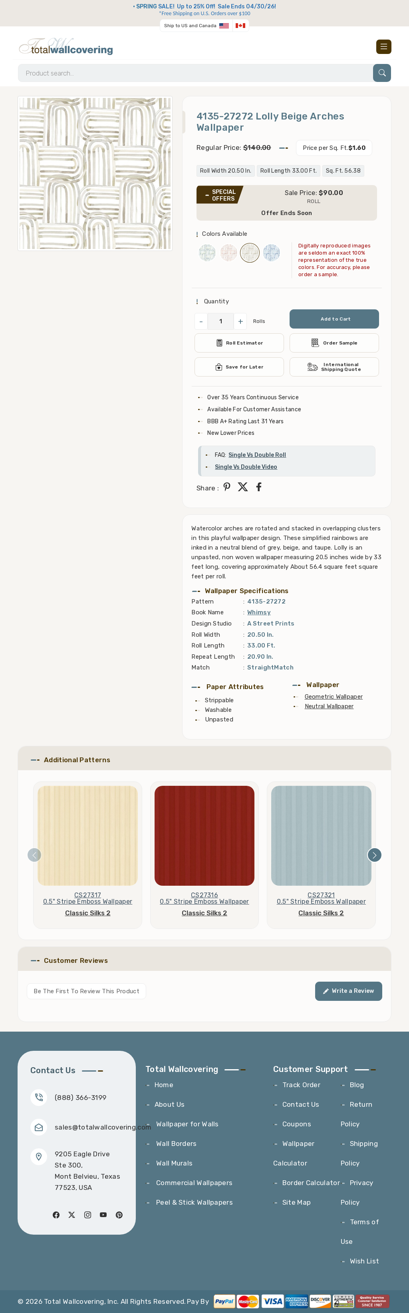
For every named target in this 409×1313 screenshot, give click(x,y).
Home (164, 1085)
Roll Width (205, 634)
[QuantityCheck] (221, 321)
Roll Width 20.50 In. (225, 170)
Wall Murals (174, 1163)
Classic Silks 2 (88, 913)
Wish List (364, 1261)
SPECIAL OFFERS (224, 195)
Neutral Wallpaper (329, 706)
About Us (170, 1104)
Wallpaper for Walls (187, 1124)
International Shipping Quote (334, 367)
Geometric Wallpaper (334, 696)
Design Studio (211, 623)
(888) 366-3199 (80, 1098)
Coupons (296, 1124)
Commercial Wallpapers (194, 1183)
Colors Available (224, 233)
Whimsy (259, 612)
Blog (357, 1085)
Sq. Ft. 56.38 (343, 170)
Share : (208, 488)
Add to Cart (336, 319)
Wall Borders (176, 1144)
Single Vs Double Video (246, 467)
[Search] (204, 73)
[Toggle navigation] (383, 47)
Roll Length (207, 645)
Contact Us (301, 1104)
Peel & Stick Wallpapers (194, 1202)
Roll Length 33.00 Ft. (288, 170)
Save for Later (239, 367)
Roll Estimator (239, 343)
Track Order (301, 1085)
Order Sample (334, 342)
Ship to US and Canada (190, 25)
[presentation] (34, 855)
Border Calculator (311, 1183)
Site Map (296, 1202)
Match (200, 667)
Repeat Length (213, 656)
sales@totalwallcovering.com (103, 1127)
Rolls (259, 321)
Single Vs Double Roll (257, 455)
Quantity (215, 301)
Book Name (207, 612)
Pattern (202, 601)
